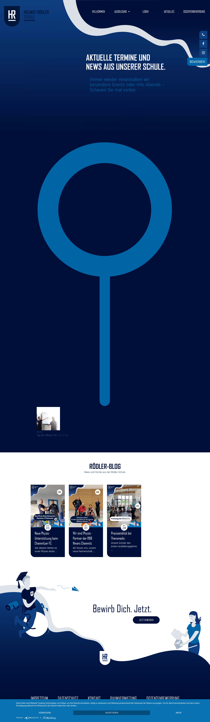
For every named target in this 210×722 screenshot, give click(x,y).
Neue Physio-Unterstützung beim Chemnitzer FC (46, 538)
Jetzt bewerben (146, 619)
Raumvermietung (123, 698)
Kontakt (94, 698)
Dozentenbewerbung (162, 698)
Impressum (39, 698)
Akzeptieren (111, 713)
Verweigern (45, 713)
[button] (122, 12)
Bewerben (197, 62)
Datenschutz (68, 698)
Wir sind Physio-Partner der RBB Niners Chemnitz (82, 538)
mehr (178, 713)
